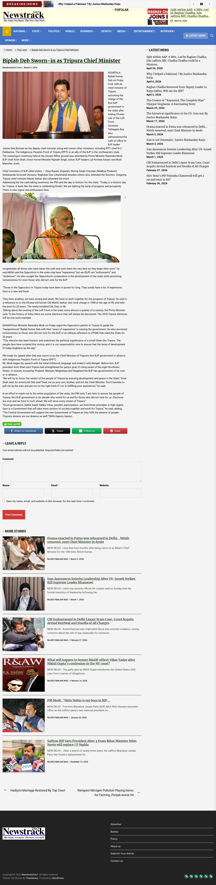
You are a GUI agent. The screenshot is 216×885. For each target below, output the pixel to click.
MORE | (27, 40)
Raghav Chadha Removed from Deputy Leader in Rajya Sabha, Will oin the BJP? (176, 89)
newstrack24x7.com (12, 67)
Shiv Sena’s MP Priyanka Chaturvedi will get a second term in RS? (175, 177)
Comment (8, 459)
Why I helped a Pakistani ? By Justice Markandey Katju (176, 75)
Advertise (116, 824)
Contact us (117, 860)
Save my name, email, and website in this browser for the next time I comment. (50, 501)
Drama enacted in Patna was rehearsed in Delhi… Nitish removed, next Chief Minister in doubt (88, 540)
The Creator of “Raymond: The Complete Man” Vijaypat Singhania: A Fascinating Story (175, 102)
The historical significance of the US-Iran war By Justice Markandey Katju (177, 115)
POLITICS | (54, 31)
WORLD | (70, 31)
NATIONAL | (20, 31)
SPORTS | (106, 31)
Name (7, 485)
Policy (114, 838)
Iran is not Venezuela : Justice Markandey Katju (175, 139)
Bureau (114, 831)
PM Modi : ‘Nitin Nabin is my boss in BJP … (78, 700)
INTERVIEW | (167, 31)
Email (55, 485)
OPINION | (11, 40)
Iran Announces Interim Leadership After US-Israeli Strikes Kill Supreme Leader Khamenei (91, 580)
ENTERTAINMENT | (144, 31)
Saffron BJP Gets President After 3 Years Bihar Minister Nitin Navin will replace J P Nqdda (92, 743)
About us (116, 846)
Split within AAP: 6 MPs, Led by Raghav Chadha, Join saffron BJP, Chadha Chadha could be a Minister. (189, 14)
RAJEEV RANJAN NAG (57, 559)
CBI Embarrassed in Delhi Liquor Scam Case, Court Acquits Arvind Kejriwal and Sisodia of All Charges (90, 621)
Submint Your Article (122, 853)
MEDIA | (123, 31)
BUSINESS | (88, 31)
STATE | (37, 31)
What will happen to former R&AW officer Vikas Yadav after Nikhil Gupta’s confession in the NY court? (91, 661)
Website (104, 485)
